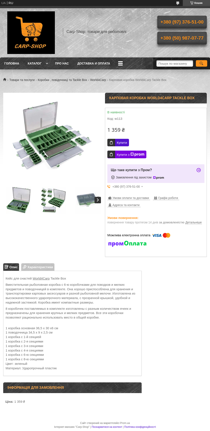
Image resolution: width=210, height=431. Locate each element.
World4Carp (98, 80)
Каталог (35, 63)
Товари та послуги (21, 80)
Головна (11, 63)
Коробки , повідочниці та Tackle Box (62, 80)
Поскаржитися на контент (107, 426)
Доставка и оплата (93, 63)
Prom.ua (125, 423)
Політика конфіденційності (140, 426)
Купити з (130, 154)
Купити (122, 142)
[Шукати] (201, 63)
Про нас (62, 63)
